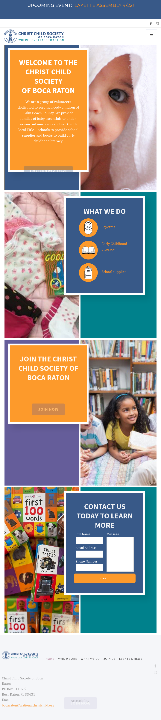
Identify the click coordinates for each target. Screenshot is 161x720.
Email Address (86, 548)
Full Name (83, 534)
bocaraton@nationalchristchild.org (28, 710)
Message (113, 534)
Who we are (67, 664)
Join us (109, 664)
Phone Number (86, 561)
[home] (34, 36)
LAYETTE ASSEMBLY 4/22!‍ (104, 5)
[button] (151, 35)
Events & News (130, 664)
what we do (90, 664)
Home (50, 664)
